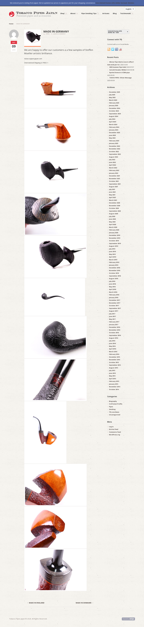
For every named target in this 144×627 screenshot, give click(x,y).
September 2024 (115, 114)
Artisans (105, 13)
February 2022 (114, 170)
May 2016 (112, 346)
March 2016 (113, 352)
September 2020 (115, 211)
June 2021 (112, 192)
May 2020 (112, 222)
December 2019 (114, 235)
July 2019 (112, 249)
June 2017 (112, 316)
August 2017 (113, 311)
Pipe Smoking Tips (89, 13)
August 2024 (113, 116)
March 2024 (113, 124)
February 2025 (114, 103)
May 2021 (112, 195)
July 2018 (112, 281)
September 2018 (115, 276)
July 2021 (112, 189)
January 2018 (113, 297)
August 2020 (113, 214)
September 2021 (115, 184)
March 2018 (113, 292)
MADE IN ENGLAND (35, 603)
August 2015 (113, 368)
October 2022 (114, 152)
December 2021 (114, 176)
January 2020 (113, 233)
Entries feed (113, 429)
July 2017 (112, 314)
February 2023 (114, 141)
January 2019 (113, 265)
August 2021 (113, 187)
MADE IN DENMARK (85, 603)
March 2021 (113, 200)
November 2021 (114, 179)
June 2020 (112, 219)
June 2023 (112, 135)
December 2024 (114, 108)
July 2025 (112, 95)
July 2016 (112, 341)
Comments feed (115, 432)
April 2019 (112, 257)
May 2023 (112, 138)
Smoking (112, 409)
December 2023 (114, 133)
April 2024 (112, 122)
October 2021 (114, 181)
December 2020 (114, 203)
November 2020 (114, 206)
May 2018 (112, 287)
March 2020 (113, 227)
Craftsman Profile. (116, 404)
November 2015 (114, 360)
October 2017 (114, 306)
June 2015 (112, 373)
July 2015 (112, 370)
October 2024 (114, 111)
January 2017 (113, 325)
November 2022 (114, 149)
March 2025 (113, 100)
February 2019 (114, 262)
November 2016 (114, 330)
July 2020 (112, 216)
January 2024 (113, 130)
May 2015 (112, 376)
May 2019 (112, 254)
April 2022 (112, 165)
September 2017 (115, 308)
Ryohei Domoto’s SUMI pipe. (119, 72)
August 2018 (113, 279)
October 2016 (114, 333)
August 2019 (113, 246)
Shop (62, 13)
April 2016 (112, 349)
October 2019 (114, 241)
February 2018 (114, 295)
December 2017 (114, 300)
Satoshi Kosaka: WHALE (117, 70)
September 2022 (115, 154)
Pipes (47, 34)
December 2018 (114, 268)
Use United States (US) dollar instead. (111, 3)
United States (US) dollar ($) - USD (115, 31)
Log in (111, 427)
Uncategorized (114, 415)
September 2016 (115, 335)
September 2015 (115, 365)
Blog (115, 13)
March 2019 (113, 260)
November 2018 (114, 270)
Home (11, 24)
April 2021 (112, 197)
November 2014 (114, 387)
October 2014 (114, 389)
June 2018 (112, 284)
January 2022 (113, 173)
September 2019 (115, 243)
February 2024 (114, 127)
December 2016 (114, 327)
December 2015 (114, 357)
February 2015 (114, 381)
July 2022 (112, 160)
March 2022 (113, 168)
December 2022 (114, 146)
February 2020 (114, 230)
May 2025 (112, 97)
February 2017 (114, 322)
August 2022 (113, 157)
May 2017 (112, 319)
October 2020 (114, 208)
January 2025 (113, 105)
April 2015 (112, 379)
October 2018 (114, 273)
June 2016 (112, 343)
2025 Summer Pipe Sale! (117, 67)
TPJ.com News (114, 412)
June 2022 (112, 162)
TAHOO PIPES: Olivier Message (120, 78)
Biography (113, 401)
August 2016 (113, 338)
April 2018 (112, 289)
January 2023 (113, 143)
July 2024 (112, 119)
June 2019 (112, 251)
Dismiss (131, 3)
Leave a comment (59, 34)
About (73, 13)
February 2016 (114, 354)
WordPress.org (114, 435)
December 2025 (114, 92)
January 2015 (113, 384)
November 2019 (114, 238)
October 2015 (114, 362)
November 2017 (114, 303)
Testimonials (125, 13)
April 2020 (112, 224)
